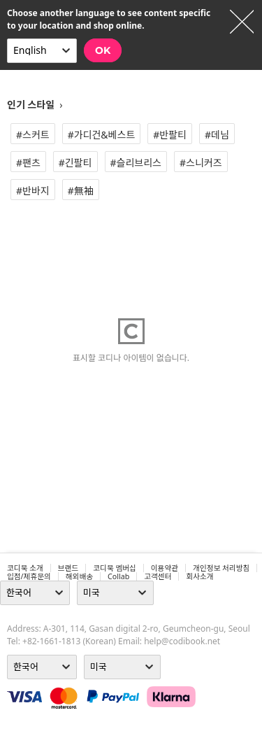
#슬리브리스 (135, 162)
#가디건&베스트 (102, 134)
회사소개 (199, 576)
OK (102, 50)
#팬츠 (28, 162)
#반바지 (33, 190)
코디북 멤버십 (114, 568)
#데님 (217, 134)
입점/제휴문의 (29, 576)
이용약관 (164, 568)
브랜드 (68, 568)
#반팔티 (170, 134)
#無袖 (81, 190)
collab (118, 576)
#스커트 (33, 134)
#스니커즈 (201, 162)
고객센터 (157, 576)
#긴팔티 (75, 162)
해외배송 (79, 576)
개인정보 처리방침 (221, 568)
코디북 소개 (25, 568)
